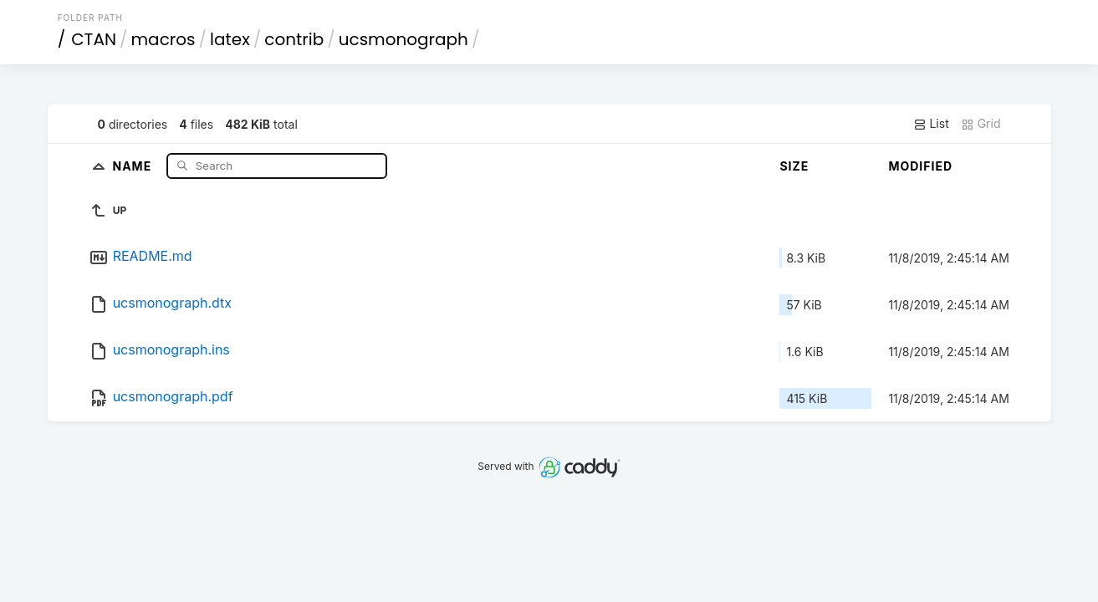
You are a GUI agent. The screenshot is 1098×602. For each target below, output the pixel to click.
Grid (981, 123)
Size (794, 166)
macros (163, 39)
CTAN (93, 39)
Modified (920, 166)
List (931, 123)
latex (230, 39)
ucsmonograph (403, 39)
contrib (294, 39)
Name (133, 165)
